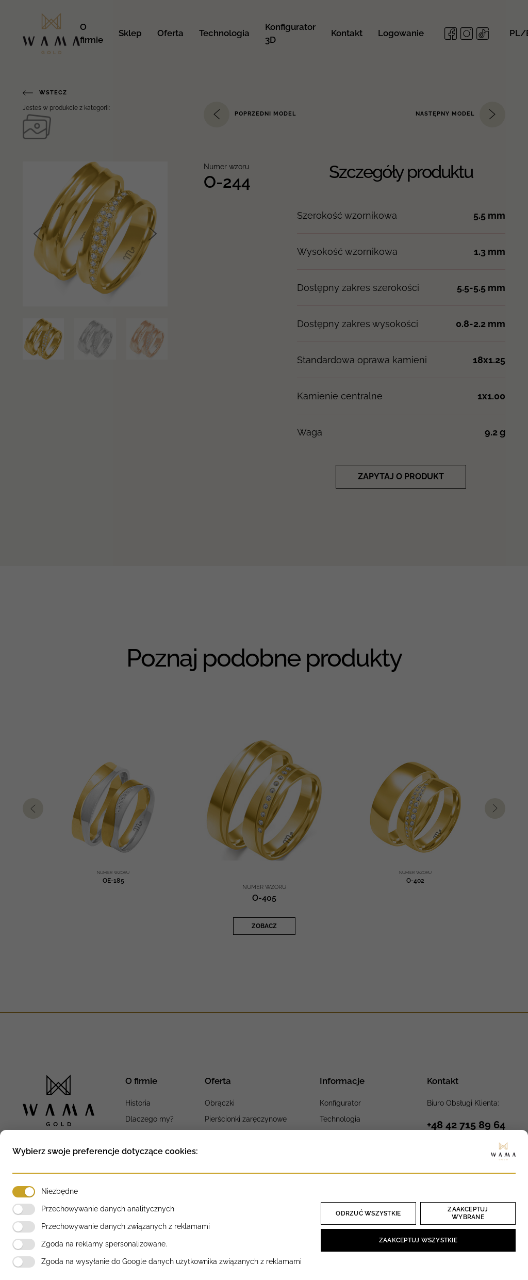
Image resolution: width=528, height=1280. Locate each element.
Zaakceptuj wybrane (468, 1213)
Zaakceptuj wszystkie (418, 1240)
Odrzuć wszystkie (368, 1213)
